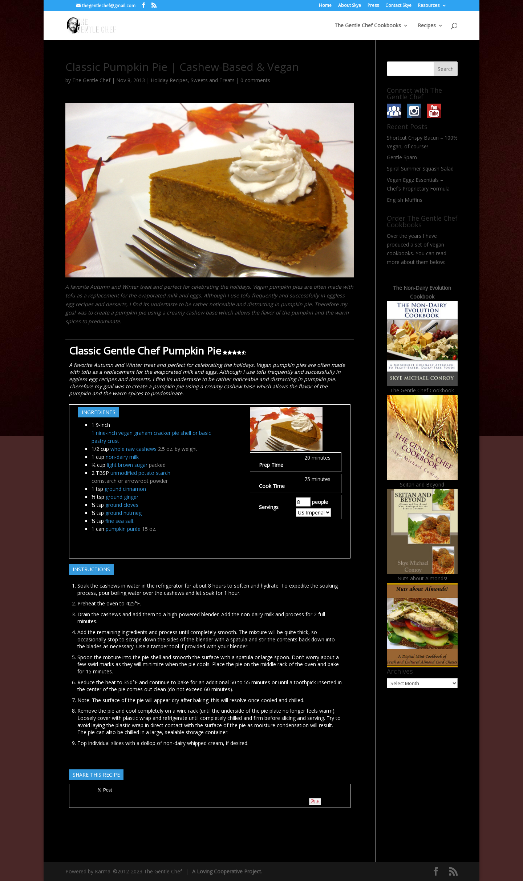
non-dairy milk (122, 456)
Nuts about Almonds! (422, 578)
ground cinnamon (125, 488)
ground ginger (122, 496)
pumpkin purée (123, 528)
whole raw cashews (133, 448)
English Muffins (404, 199)
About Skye (349, 5)
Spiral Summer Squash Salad (420, 168)
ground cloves (121, 504)
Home (325, 5)
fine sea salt (119, 520)
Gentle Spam (402, 157)
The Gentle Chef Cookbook (422, 390)
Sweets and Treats (213, 80)
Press (373, 5)
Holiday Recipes (169, 80)
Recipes (427, 26)
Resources (428, 5)
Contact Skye (398, 5)
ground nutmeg (123, 512)
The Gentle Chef (91, 80)
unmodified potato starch (140, 472)
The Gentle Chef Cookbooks (368, 26)
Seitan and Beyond (422, 484)
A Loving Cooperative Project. (226, 871)
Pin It (315, 801)
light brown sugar (127, 464)
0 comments (255, 80)
